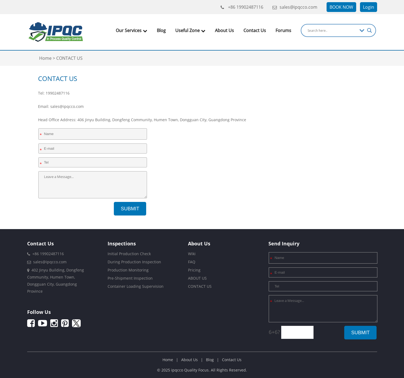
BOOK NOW (341, 7)
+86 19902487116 (242, 7)
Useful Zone (190, 30)
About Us (224, 30)
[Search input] (332, 30)
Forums (283, 30)
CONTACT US (200, 286)
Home (167, 359)
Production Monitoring (128, 270)
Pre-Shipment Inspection (130, 278)
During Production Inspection (134, 261)
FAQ (191, 261)
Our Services (131, 30)
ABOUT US (197, 278)
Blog (161, 30)
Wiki (192, 253)
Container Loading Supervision (136, 286)
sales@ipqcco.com (295, 7)
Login (368, 7)
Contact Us (254, 30)
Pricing (194, 270)
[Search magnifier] (369, 30)
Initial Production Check (129, 253)
